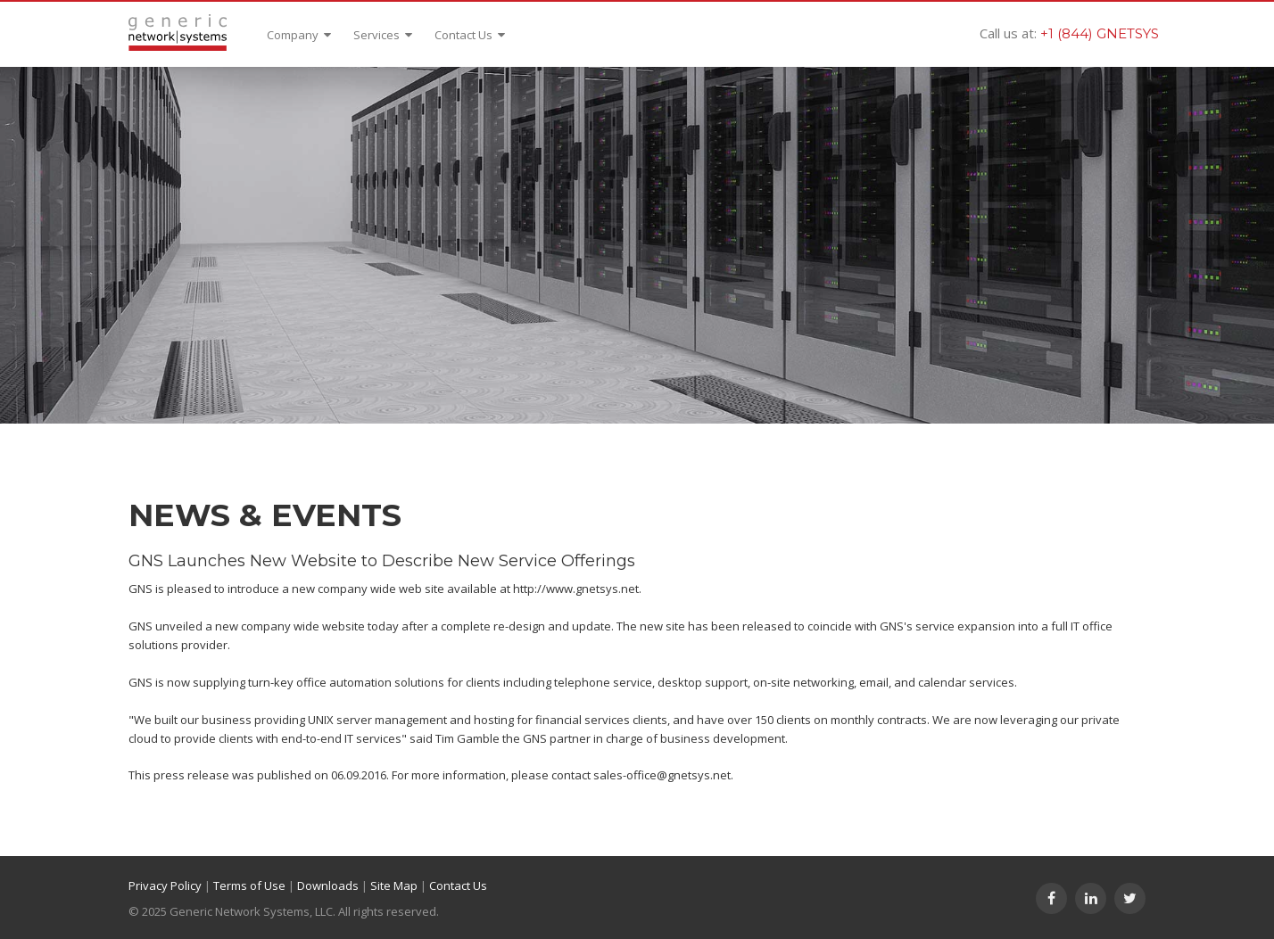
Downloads (328, 885)
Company (299, 35)
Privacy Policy (165, 885)
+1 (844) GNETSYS (1099, 33)
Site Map (394, 885)
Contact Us (469, 35)
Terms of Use (249, 885)
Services (382, 35)
